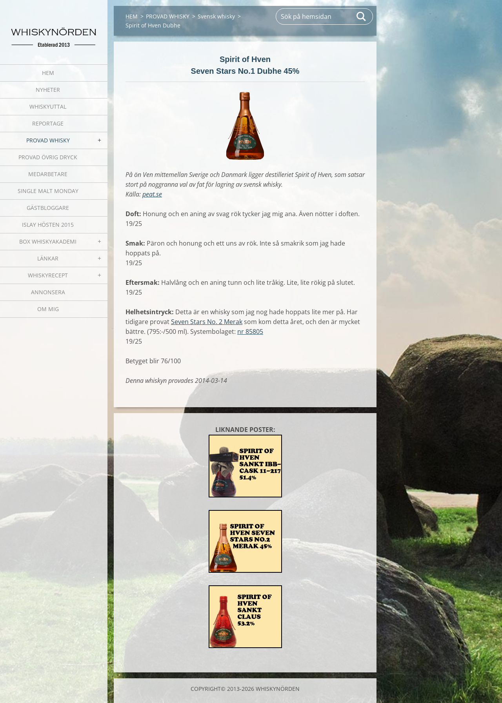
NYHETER (48, 89)
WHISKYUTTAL (47, 106)
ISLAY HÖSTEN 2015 (48, 224)
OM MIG (48, 309)
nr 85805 (250, 331)
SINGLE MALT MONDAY (48, 191)
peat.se (152, 194)
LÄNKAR (47, 258)
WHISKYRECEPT (48, 275)
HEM (48, 72)
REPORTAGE (48, 123)
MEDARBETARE (47, 174)
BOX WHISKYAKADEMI (47, 241)
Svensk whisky (216, 16)
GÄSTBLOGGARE (48, 207)
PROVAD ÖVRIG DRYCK (47, 157)
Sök (361, 16)
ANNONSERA (48, 292)
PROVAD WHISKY (48, 140)
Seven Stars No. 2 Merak (206, 321)
